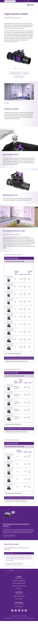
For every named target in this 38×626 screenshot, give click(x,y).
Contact (26, 1)
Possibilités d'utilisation (15, 73)
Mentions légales (19, 603)
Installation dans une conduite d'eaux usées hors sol (17, 363)
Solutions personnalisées (9, 540)
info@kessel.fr (20, 611)
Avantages (25, 73)
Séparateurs (19, 593)
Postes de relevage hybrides (19, 585)
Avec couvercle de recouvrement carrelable (15, 261)
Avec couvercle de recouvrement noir (13, 356)
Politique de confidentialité (19, 601)
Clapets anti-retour (19, 583)
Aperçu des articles (19, 76)
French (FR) (31, 1)
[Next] (7, 103)
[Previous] (5, 103)
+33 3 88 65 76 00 (20, 609)
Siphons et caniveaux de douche (19, 590)
